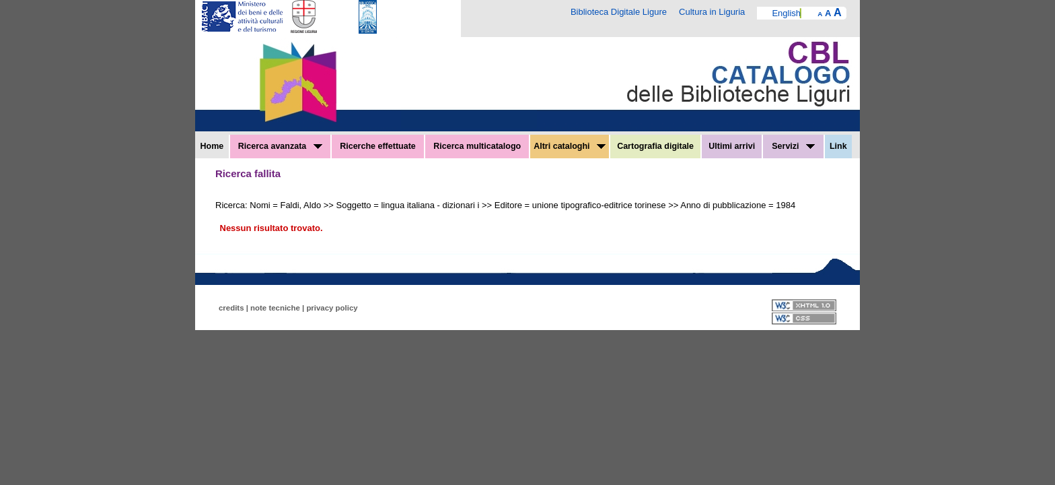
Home (212, 146)
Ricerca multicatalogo (477, 146)
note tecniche (275, 308)
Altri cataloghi (570, 146)
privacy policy (331, 308)
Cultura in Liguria (712, 12)
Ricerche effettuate (378, 146)
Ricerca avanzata (280, 146)
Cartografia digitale (655, 146)
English (786, 13)
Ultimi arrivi (731, 146)
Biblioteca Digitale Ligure (619, 12)
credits (231, 308)
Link (838, 146)
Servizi (793, 146)
